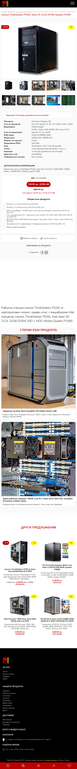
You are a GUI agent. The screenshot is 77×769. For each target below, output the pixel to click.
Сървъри (6, 691)
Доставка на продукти (11, 722)
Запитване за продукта (38, 245)
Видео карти (7, 703)
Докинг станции (9, 708)
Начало (4, 12)
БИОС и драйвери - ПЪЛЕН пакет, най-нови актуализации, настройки (38, 211)
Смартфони (7, 705)
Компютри (11, 12)
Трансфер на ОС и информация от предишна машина (38, 224)
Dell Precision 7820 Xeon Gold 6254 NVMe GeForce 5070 (20, 620)
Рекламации (7, 719)
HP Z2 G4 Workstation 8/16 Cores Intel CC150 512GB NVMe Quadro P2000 (57, 567)
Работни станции (9, 693)
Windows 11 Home (38, 204)
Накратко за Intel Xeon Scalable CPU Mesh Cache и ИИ (30, 411)
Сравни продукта (48, 238)
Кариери (6, 676)
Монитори (7, 700)
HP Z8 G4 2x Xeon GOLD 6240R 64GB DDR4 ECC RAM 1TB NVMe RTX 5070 (57, 620)
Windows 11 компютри (23, 12)
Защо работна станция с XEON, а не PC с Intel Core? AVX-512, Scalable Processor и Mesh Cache (38, 499)
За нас (5, 671)
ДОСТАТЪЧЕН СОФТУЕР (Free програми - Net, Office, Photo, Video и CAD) (38, 220)
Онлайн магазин (50, 760)
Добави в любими (28, 238)
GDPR (5, 679)
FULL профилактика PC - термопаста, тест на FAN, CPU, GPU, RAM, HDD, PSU (38, 216)
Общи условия (8, 674)
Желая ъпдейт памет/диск (38, 227)
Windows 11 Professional (38, 207)
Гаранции (6, 724)
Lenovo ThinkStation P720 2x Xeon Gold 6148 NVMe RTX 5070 (20, 570)
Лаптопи (6, 698)
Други (5, 710)
